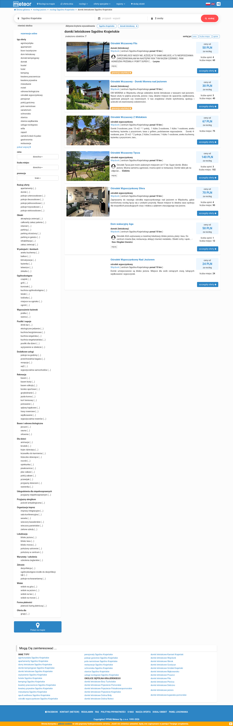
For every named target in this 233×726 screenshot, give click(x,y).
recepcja (24, 362)
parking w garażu (28, 237)
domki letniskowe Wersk (162, 661)
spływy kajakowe (28, 407)
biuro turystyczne (27, 50)
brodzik (24, 445)
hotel (21, 69)
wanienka (25, 486)
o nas (131, 712)
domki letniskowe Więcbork (163, 658)
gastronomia (24, 139)
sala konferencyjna (29, 514)
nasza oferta (143, 712)
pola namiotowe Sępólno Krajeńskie (100, 661)
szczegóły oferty (207, 71)
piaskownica (26, 468)
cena (19, 152)
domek (22, 61)
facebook (51, 712)
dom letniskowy (26, 54)
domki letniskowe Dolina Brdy (98, 695)
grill (22, 282)
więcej (113, 66)
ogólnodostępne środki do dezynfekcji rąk (36, 573)
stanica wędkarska (27, 121)
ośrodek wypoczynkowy (30, 95)
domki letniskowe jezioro (162, 690)
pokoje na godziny (29, 355)
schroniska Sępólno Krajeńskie (98, 668)
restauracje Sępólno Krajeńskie (98, 665)
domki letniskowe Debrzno (163, 685)
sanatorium (24, 109)
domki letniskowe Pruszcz (163, 675)
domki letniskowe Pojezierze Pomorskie (102, 685)
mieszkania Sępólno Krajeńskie (32, 692)
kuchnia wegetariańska (31, 339)
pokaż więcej (24, 147)
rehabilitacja (26, 240)
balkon (23, 256)
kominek (24, 286)
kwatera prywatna (27, 80)
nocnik (23, 460)
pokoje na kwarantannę (31, 578)
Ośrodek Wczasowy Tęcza (125, 152)
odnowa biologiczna (28, 91)
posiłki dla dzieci (28, 343)
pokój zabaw (26, 475)
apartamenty (26, 188)
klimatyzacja (26, 260)
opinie (216, 36)
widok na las (26, 594)
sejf (22, 366)
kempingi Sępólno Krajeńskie (31, 681)
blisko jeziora (26, 537)
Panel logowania (178, 712)
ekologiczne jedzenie (30, 328)
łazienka (24, 263)
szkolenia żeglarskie (30, 560)
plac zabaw (26, 471)
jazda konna (26, 396)
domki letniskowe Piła (161, 678)
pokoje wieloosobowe (30, 210)
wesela (24, 518)
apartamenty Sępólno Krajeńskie (33, 661)
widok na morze (28, 597)
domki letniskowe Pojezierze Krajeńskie (102, 692)
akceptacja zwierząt (30, 218)
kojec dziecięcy (27, 449)
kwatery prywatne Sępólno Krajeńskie (35, 688)
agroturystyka (25, 43)
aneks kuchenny (28, 252)
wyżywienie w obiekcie (31, 347)
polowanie (25, 403)
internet (24, 226)
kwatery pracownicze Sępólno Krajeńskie (37, 685)
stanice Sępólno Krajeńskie (96, 671)
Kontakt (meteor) (69, 712)
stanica (22, 117)
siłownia (24, 434)
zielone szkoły (27, 529)
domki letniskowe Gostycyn (163, 665)
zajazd (22, 132)
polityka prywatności (113, 712)
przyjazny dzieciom (29, 483)
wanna (23, 316)
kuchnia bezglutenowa (31, 332)
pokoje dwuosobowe (30, 199)
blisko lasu (25, 541)
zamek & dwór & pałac (29, 135)
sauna (23, 430)
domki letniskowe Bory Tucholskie (100, 681)
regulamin (87, 712)
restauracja (24, 143)
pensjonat (23, 98)
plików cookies (65, 724)
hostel (21, 65)
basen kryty (26, 381)
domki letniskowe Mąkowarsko (165, 671)
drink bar (24, 324)
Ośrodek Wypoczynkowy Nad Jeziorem (133, 259)
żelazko (24, 271)
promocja (21, 173)
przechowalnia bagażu (31, 358)
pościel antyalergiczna (31, 502)
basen (23, 378)
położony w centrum (30, 552)
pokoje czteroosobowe (31, 195)
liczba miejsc (23, 162)
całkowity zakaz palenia (31, 222)
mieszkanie (24, 84)
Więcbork (115, 51)
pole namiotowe (26, 106)
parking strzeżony (29, 233)
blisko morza (26, 544)
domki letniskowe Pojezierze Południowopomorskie (108, 688)
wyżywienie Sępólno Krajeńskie (32, 675)
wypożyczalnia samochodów (34, 369)
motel (21, 87)
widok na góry (27, 586)
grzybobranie (26, 392)
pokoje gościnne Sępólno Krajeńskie (101, 658)
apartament (24, 46)
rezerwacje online (27, 33)
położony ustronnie (29, 548)
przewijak (25, 479)
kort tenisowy (27, 400)
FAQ (97, 712)
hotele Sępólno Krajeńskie (30, 678)
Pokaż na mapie (38, 626)
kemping (23, 72)
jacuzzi (24, 426)
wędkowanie (26, 415)
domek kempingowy (28, 58)
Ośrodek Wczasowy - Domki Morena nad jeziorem (139, 81)
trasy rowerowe (27, 411)
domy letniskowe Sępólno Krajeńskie (35, 664)
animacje (25, 442)
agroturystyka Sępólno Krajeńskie (33, 658)
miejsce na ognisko (29, 301)
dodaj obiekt (160, 712)
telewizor (25, 267)
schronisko (24, 113)
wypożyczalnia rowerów (31, 418)
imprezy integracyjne (30, 510)
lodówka (24, 297)
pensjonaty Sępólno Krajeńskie (98, 654)
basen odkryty (27, 385)
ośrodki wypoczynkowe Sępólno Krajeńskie (38, 699)
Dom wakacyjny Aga (122, 223)
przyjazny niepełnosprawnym (34, 494)
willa (21, 128)
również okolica (23, 26)
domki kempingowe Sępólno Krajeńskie (36, 668)
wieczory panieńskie (30, 525)
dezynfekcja (26, 568)
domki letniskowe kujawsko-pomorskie (168, 695)
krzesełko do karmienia (31, 453)
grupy (23, 613)
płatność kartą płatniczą (32, 605)
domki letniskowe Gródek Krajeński (167, 668)
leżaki (23, 294)
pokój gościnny (26, 102)
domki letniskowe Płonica (162, 682)
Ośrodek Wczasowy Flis (124, 43)
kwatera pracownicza (28, 76)
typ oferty (21, 39)
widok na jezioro (28, 590)
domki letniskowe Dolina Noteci (99, 699)
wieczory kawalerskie (30, 521)
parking (24, 229)
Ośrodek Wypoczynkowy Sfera (128, 188)
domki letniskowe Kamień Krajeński (167, 654)
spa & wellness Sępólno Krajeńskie (34, 695)
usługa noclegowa (27, 124)
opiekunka (25, 464)
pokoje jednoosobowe (31, 203)
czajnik (24, 279)
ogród (23, 305)
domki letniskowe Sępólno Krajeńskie (35, 671)
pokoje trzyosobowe (30, 206)
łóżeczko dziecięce (29, 457)
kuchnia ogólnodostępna (32, 290)
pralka (23, 313)
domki (23, 192)
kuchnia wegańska (29, 336)
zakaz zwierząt (27, 244)
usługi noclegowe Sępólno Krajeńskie (101, 675)
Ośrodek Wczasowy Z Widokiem (129, 117)
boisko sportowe (28, 389)
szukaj (209, 18)
